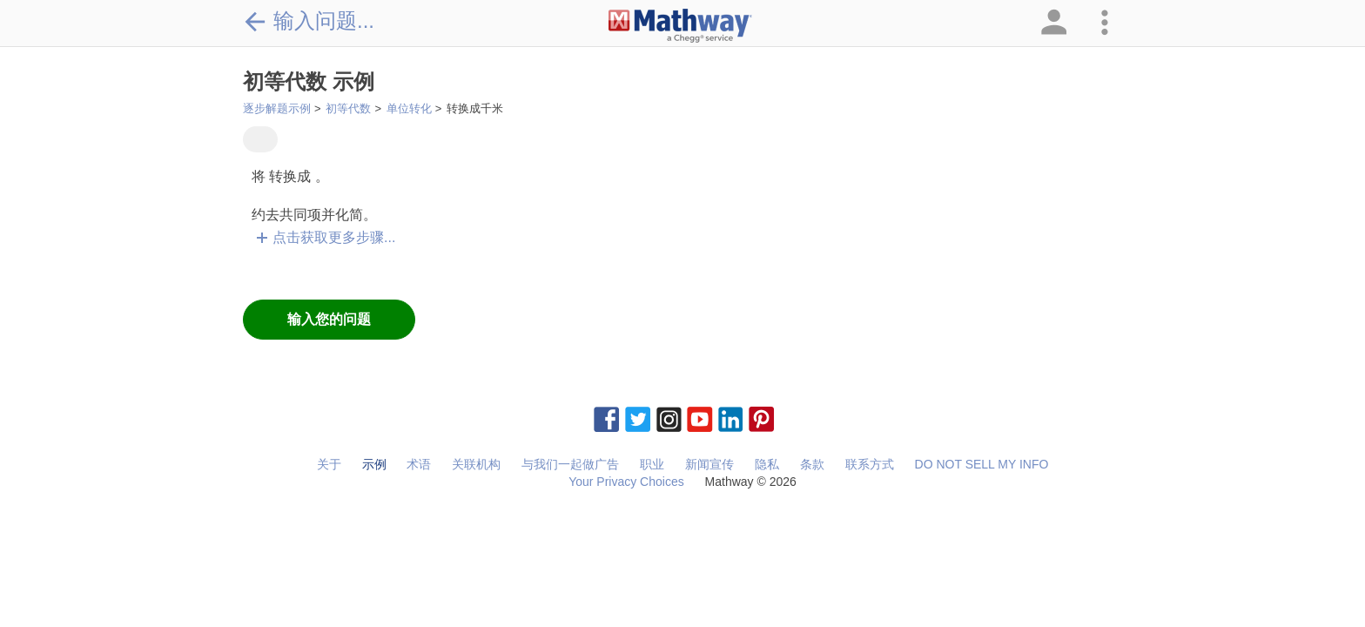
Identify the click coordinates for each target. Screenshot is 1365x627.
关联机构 (476, 464)
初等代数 (348, 108)
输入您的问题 (329, 319)
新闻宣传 (709, 464)
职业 (652, 464)
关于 (329, 464)
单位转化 (409, 108)
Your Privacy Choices (626, 482)
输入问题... (308, 21)
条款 (812, 464)
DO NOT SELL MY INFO (982, 464)
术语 (419, 464)
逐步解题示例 (277, 108)
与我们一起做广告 (570, 464)
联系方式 (869, 464)
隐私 (767, 464)
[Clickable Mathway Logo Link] (680, 26)
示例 (374, 464)
